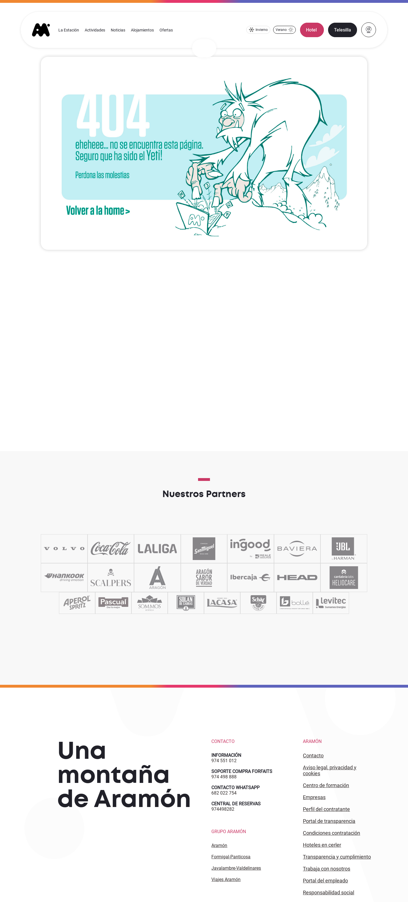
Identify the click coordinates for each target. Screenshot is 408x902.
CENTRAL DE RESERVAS (236, 803)
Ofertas (166, 30)
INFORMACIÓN (226, 755)
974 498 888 (224, 777)
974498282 (222, 809)
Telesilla (342, 30)
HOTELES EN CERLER (322, 845)
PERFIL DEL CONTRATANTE (326, 809)
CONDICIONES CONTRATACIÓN (331, 833)
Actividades (95, 30)
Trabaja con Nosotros (326, 869)
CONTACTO (313, 756)
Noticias (118, 30)
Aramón (219, 845)
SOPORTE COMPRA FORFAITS (241, 771)
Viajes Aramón (226, 879)
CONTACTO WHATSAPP (235, 787)
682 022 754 (224, 793)
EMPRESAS (314, 797)
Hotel (312, 30)
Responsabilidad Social (328, 892)
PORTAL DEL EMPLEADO (325, 881)
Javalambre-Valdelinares (236, 868)
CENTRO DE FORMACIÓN (326, 785)
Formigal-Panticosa (230, 856)
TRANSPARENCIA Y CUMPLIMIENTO (337, 857)
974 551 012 (224, 760)
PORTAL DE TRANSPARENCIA (329, 821)
